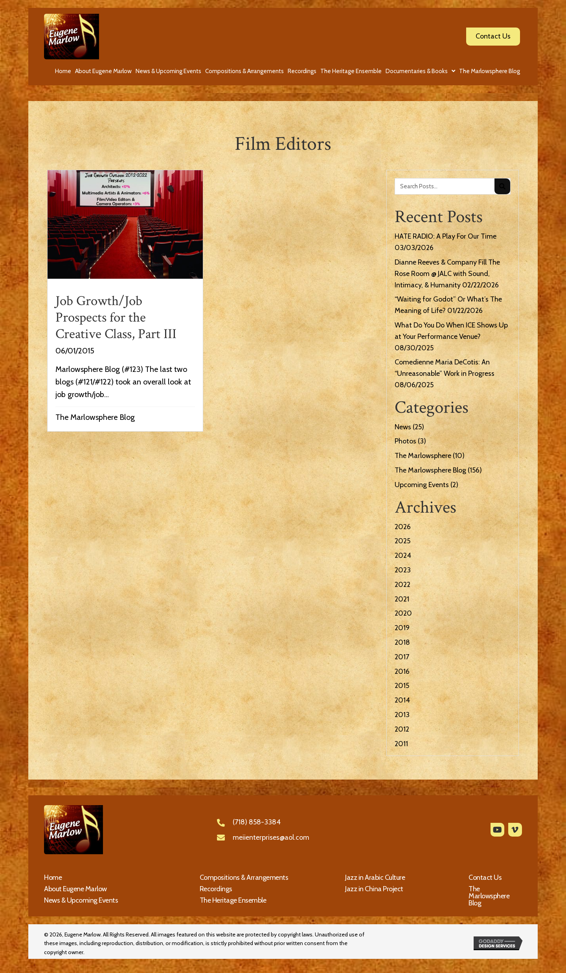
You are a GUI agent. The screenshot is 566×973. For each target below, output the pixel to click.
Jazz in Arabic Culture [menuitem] (375, 877)
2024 (403, 555)
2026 (403, 526)
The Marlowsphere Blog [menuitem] (489, 896)
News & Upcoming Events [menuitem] (81, 900)
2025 (402, 541)
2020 (403, 613)
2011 (401, 743)
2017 (402, 657)
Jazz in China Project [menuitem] (374, 889)
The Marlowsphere (423, 455)
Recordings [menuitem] (216, 889)
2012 (402, 729)
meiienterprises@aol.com (271, 837)
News (403, 427)
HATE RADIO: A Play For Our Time (445, 236)
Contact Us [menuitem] (485, 877)
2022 (402, 584)
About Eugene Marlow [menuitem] (75, 889)
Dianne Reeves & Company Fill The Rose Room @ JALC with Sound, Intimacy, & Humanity (447, 273)
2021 (402, 599)
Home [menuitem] (53, 877)
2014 (402, 700)
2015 (402, 685)
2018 (402, 642)
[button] (497, 830)
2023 (403, 570)
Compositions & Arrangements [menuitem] (244, 877)
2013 (402, 714)
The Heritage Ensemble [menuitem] (233, 900)
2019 (402, 628)
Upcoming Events (422, 484)
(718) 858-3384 (257, 822)
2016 (402, 671)
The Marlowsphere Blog (95, 417)
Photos (405, 441)
